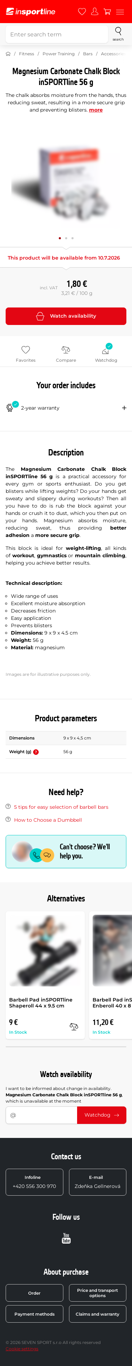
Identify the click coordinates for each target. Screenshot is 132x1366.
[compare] (74, 1027)
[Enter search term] (57, 34)
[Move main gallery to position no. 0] (60, 238)
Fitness (26, 53)
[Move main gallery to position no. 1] (66, 238)
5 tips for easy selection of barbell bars (61, 807)
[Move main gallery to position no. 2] (72, 238)
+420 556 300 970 (34, 1182)
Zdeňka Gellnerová (97, 1182)
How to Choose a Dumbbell (48, 820)
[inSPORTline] (31, 12)
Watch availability (66, 316)
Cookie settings (22, 1348)
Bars (88, 53)
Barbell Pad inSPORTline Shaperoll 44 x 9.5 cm (41, 1003)
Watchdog (101, 1115)
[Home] (8, 54)
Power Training (59, 53)
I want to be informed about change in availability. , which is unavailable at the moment (64, 1095)
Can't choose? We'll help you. (85, 851)
